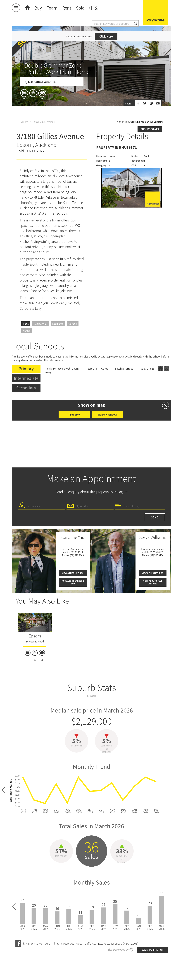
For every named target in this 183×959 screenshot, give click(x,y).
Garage (72, 324)
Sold (80, 8)
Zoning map (166, 368)
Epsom (24, 121)
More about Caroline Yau (73, 582)
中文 (94, 8)
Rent (66, 8)
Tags (26, 324)
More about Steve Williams (152, 582)
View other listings (72, 573)
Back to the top (153, 949)
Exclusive (57, 324)
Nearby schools (107, 414)
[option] (91, 94)
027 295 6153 (156, 552)
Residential (40, 324)
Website (160, 368)
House (27, 330)
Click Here (106, 36)
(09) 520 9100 (77, 555)
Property (74, 414)
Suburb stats (150, 129)
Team (52, 8)
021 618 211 (77, 552)
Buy (38, 8)
